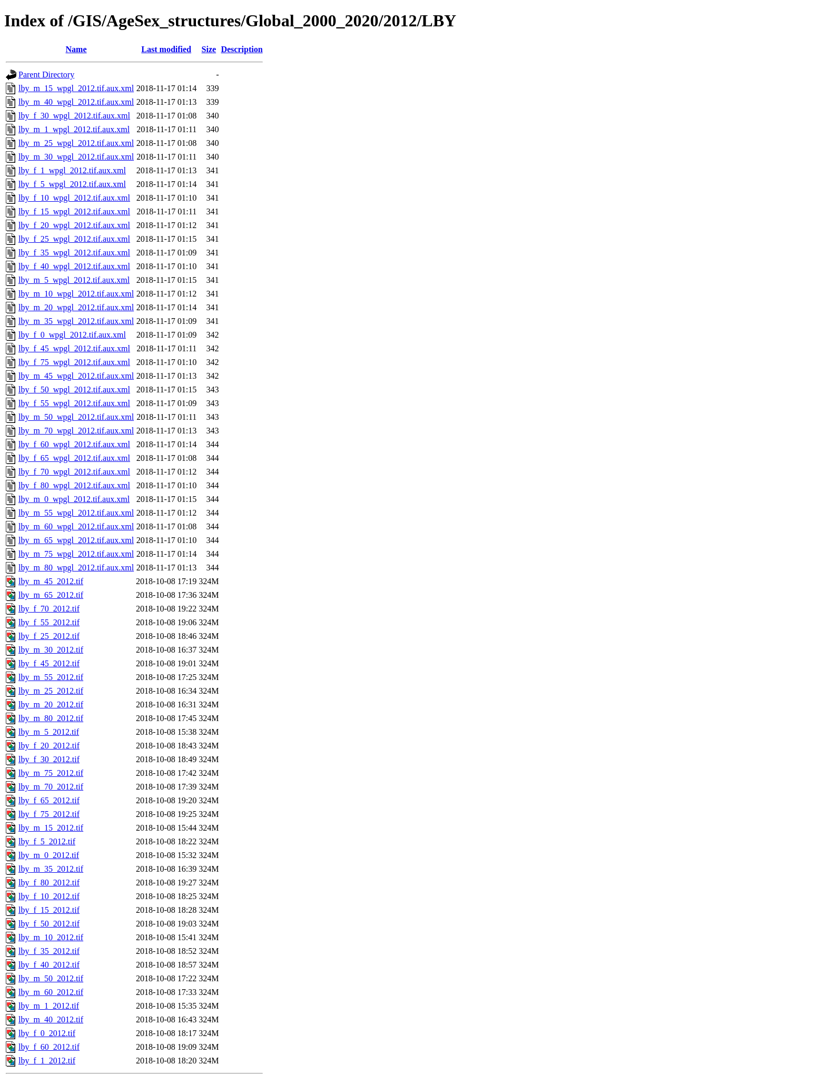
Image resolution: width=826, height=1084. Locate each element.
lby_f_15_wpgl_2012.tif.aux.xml (74, 211)
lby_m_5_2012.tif (48, 731)
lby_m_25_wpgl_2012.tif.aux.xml (76, 143)
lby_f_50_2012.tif (49, 923)
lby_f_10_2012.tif (49, 896)
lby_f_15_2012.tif (49, 909)
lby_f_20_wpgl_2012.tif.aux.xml (74, 225)
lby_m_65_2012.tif (50, 594)
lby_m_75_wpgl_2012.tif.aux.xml (76, 553)
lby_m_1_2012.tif (48, 1005)
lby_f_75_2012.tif (49, 814)
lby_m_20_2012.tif (50, 704)
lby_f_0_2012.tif (46, 1033)
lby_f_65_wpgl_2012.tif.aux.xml (74, 458)
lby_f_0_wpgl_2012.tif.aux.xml (72, 334)
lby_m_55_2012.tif (50, 677)
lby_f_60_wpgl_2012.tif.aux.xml (74, 444)
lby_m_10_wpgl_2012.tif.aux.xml (76, 293)
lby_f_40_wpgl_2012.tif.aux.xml (74, 266)
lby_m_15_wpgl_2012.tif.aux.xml (76, 88)
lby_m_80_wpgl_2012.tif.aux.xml (76, 567)
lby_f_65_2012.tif (49, 800)
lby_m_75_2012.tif (50, 772)
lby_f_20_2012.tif (49, 745)
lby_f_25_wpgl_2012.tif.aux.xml (74, 238)
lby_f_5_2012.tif (46, 841)
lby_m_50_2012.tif (50, 978)
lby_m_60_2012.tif (50, 992)
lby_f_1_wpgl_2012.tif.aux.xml (72, 170)
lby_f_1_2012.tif (46, 1060)
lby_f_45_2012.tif (49, 663)
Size (209, 49)
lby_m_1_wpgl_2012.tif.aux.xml (74, 129)
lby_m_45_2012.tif (50, 581)
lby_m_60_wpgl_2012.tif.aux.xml (76, 526)
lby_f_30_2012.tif (49, 759)
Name (76, 49)
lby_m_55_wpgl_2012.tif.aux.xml (76, 512)
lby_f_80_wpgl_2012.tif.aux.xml (74, 485)
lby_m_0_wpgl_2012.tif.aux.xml (74, 499)
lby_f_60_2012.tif (49, 1046)
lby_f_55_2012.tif (49, 622)
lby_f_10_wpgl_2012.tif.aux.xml (74, 197)
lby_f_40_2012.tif (49, 964)
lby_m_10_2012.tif (50, 937)
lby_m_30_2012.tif (50, 649)
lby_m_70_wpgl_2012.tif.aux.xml (76, 430)
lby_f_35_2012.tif (49, 951)
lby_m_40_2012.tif (50, 1019)
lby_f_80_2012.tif (49, 882)
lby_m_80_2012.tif (50, 718)
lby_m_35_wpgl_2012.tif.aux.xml (76, 321)
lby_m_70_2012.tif (50, 786)
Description (241, 49)
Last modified (166, 49)
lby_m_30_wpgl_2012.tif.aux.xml (76, 156)
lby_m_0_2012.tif (48, 855)
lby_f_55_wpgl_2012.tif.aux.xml (74, 403)
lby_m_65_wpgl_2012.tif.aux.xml (76, 540)
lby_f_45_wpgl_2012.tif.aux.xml (74, 348)
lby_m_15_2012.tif (50, 827)
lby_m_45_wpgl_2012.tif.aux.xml (76, 375)
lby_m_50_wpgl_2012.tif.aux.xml (76, 416)
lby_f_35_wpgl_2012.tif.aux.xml (74, 252)
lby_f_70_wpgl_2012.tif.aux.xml (74, 471)
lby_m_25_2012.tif (50, 690)
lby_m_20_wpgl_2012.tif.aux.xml (76, 307)
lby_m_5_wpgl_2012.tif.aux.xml (74, 279)
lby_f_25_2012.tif (49, 636)
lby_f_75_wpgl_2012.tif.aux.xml (74, 362)
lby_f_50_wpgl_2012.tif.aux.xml (74, 389)
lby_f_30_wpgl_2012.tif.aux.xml (74, 115)
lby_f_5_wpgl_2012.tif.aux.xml (72, 184)
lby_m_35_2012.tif (50, 868)
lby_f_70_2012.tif (49, 608)
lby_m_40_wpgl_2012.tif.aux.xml (76, 101)
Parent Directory (46, 74)
